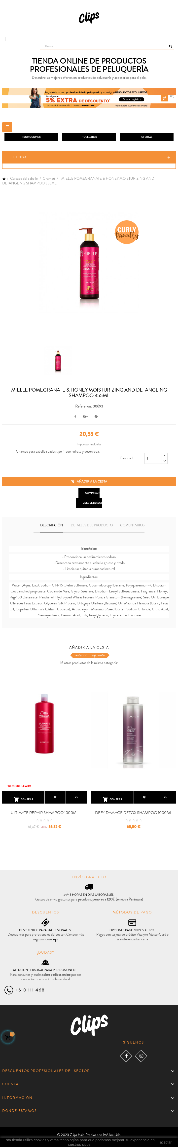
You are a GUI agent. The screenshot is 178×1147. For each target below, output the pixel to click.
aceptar (166, 1142)
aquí (55, 939)
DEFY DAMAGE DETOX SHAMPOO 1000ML (133, 813)
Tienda (19, 157)
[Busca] (107, 46)
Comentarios (132, 525)
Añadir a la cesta (89, 481)
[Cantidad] (153, 458)
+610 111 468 (30, 990)
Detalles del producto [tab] (92, 525)
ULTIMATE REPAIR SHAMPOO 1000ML (44, 813)
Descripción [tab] (51, 525)
